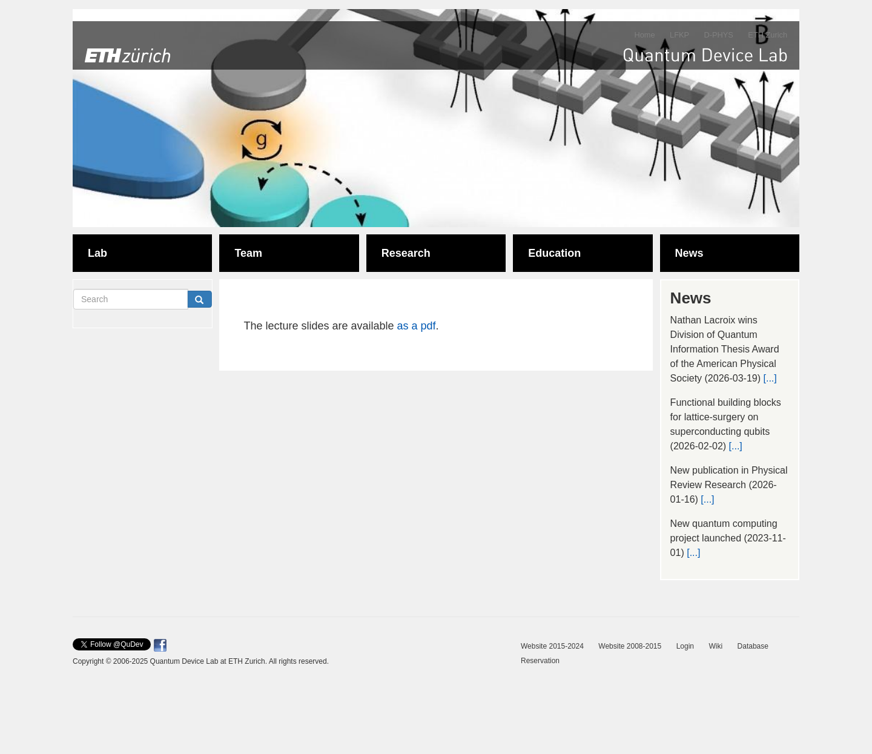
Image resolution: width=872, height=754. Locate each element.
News (689, 253)
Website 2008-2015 (629, 646)
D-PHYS (718, 34)
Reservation (540, 660)
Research (406, 253)
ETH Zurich (767, 34)
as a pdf (416, 326)
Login (685, 646)
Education (554, 253)
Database (753, 646)
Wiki (715, 646)
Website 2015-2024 (552, 646)
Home (644, 34)
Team (248, 253)
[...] (769, 378)
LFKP (679, 34)
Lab (97, 253)
